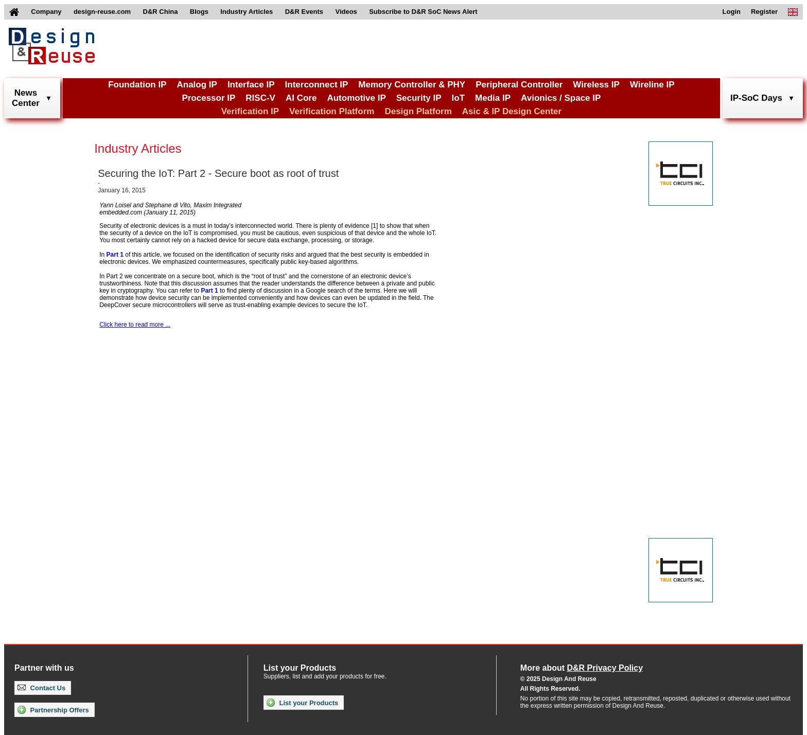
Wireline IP (652, 84)
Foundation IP (137, 84)
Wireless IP (596, 84)
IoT (458, 98)
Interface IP (251, 84)
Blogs (199, 11)
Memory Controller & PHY (411, 84)
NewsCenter (26, 98)
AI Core (301, 98)
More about (581, 668)
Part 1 (115, 254)
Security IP (419, 98)
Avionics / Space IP (561, 98)
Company (46, 11)
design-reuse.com (102, 11)
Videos (346, 11)
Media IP (493, 98)
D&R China (160, 11)
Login (732, 11)
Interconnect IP (316, 84)
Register (764, 11)
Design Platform (417, 111)
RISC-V (260, 98)
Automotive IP (356, 98)
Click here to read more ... (134, 324)
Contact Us (41, 688)
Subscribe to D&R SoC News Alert (423, 11)
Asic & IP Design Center (512, 111)
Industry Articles (246, 11)
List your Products (302, 702)
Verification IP (250, 111)
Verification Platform (331, 111)
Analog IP (197, 84)
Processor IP (208, 98)
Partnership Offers (53, 710)
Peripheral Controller (519, 84)
